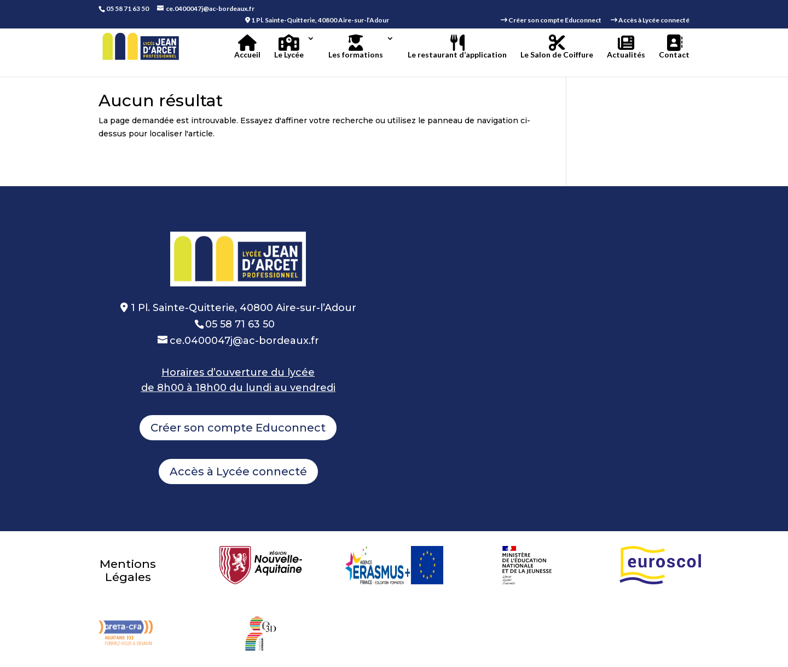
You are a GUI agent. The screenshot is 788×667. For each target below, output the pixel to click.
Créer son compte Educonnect (238, 427)
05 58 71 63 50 (127, 8)
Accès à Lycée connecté (238, 471)
